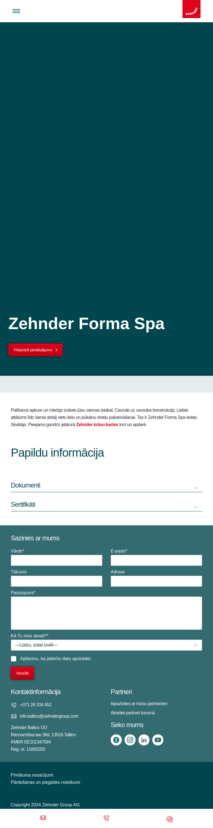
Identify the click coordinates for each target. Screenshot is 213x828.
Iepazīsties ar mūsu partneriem (139, 703)
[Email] (43, 818)
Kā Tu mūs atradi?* (106, 642)
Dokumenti (25, 485)
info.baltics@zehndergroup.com (49, 716)
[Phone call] (106, 818)
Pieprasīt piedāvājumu (33, 349)
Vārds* (56, 557)
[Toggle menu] (16, 11)
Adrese (156, 578)
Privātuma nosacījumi (32, 775)
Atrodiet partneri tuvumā (133, 712)
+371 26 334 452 (35, 704)
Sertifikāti (23, 504)
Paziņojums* (106, 610)
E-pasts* (156, 557)
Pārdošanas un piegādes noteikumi (45, 782)
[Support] (169, 818)
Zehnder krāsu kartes (97, 424)
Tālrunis (56, 578)
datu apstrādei (76, 658)
